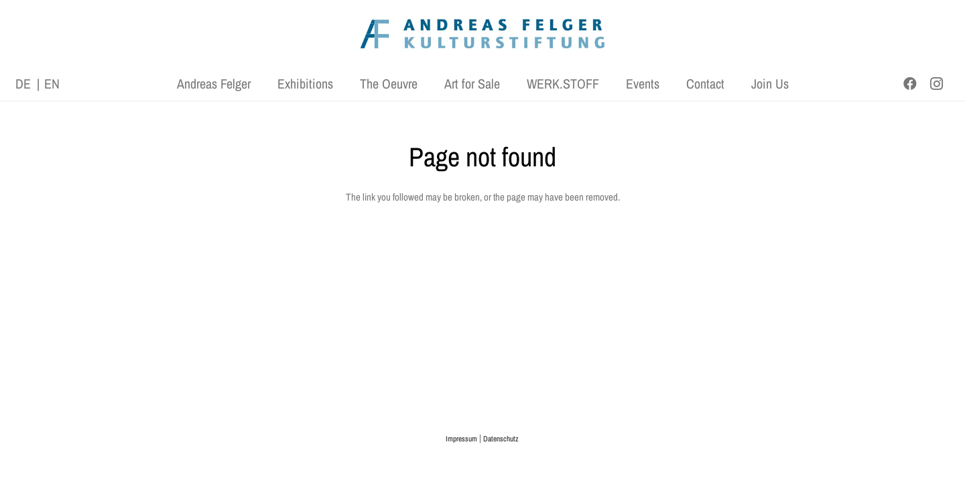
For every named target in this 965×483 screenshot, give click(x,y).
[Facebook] (910, 83)
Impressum (461, 438)
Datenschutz (501, 438)
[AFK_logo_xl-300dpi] (482, 34)
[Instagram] (936, 83)
